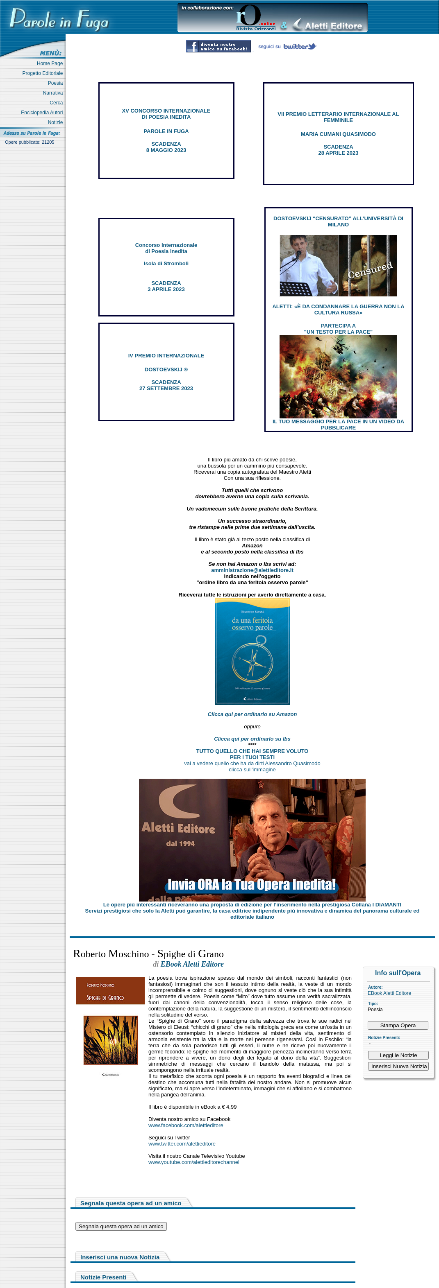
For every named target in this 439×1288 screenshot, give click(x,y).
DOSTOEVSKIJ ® (166, 369)
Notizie (57, 122)
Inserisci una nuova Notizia (119, 1257)
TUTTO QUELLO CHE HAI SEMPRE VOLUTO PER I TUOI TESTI (252, 754)
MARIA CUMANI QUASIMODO (338, 134)
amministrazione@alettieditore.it (252, 570)
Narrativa (54, 93)
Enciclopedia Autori (43, 112)
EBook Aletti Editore (389, 993)
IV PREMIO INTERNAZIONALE (166, 356)
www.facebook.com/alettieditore (185, 1125)
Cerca (58, 103)
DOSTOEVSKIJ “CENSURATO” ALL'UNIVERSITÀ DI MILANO (338, 221)
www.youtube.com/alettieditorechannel (193, 1162)
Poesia (57, 83)
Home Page (51, 63)
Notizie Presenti (103, 1277)
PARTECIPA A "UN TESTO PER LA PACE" (338, 329)
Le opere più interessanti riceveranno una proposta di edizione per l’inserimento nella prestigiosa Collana (252, 905)
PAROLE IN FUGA (166, 131)
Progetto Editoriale (44, 73)
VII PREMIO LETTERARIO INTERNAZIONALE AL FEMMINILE (338, 117)
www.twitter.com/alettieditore (182, 1144)
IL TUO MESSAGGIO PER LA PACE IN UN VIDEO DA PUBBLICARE (338, 424)
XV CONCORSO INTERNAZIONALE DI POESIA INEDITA (166, 114)
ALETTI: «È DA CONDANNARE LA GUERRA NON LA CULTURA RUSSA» (338, 309)
